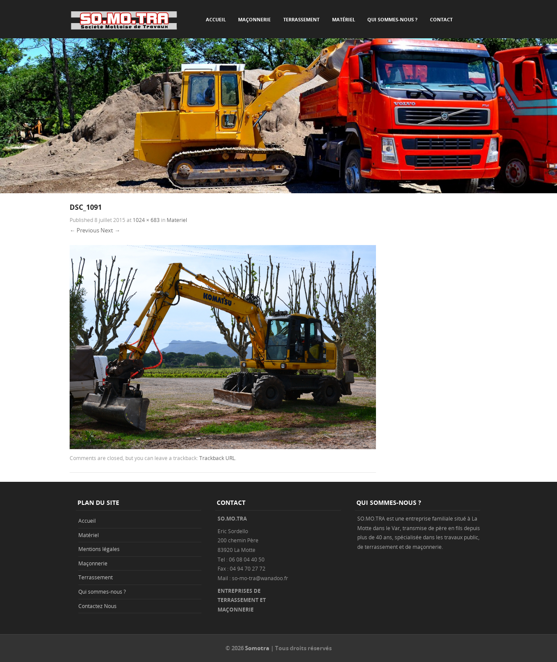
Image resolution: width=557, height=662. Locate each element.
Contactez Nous (97, 605)
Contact (441, 19)
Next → (110, 230)
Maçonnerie (254, 19)
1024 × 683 (146, 219)
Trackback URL (217, 457)
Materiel (177, 219)
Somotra (257, 648)
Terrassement (301, 19)
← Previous (84, 230)
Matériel (343, 19)
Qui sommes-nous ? (392, 19)
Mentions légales (99, 548)
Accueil (216, 19)
